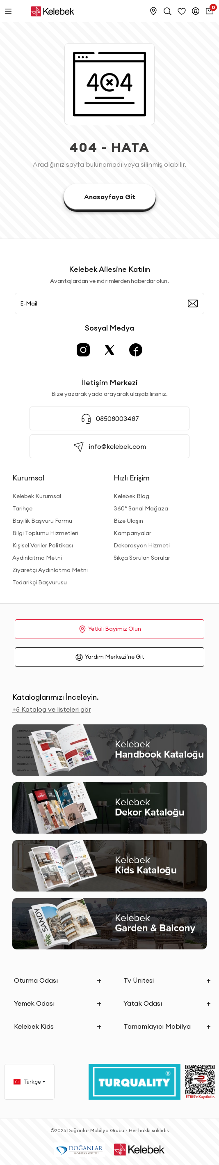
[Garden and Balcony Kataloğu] (109, 923)
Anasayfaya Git (109, 197)
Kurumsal (28, 478)
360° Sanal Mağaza (141, 508)
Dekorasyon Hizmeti (142, 545)
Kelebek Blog (131, 496)
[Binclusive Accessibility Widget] (16, 1124)
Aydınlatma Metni (37, 557)
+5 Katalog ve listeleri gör (51, 709)
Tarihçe (22, 508)
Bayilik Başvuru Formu (42, 520)
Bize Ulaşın (128, 520)
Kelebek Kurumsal (36, 496)
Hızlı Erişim (132, 478)
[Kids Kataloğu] (109, 866)
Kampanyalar (132, 533)
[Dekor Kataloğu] (109, 808)
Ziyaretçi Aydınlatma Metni (50, 570)
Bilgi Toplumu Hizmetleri (45, 533)
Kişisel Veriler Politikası (42, 545)
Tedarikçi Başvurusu (39, 582)
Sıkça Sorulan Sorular (142, 557)
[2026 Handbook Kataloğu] (109, 750)
